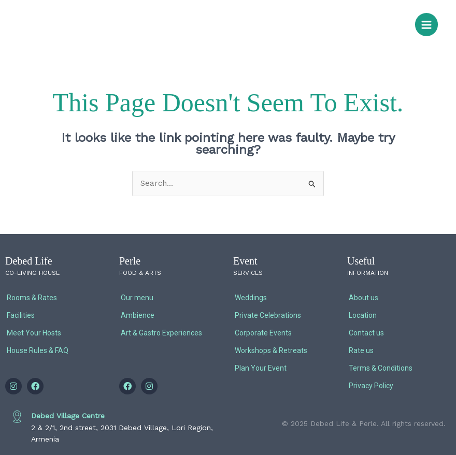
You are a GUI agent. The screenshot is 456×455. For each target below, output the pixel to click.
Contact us (366, 333)
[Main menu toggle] (426, 24)
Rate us (361, 350)
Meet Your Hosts (34, 333)
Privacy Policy (371, 385)
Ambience (137, 315)
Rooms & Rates (32, 297)
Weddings (251, 297)
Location (363, 315)
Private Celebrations (268, 315)
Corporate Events (263, 333)
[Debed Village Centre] (17, 416)
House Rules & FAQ (37, 350)
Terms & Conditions (380, 368)
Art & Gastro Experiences (161, 333)
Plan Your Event (261, 368)
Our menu (137, 297)
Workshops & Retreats (271, 350)
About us (363, 297)
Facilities (21, 315)
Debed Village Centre (68, 416)
